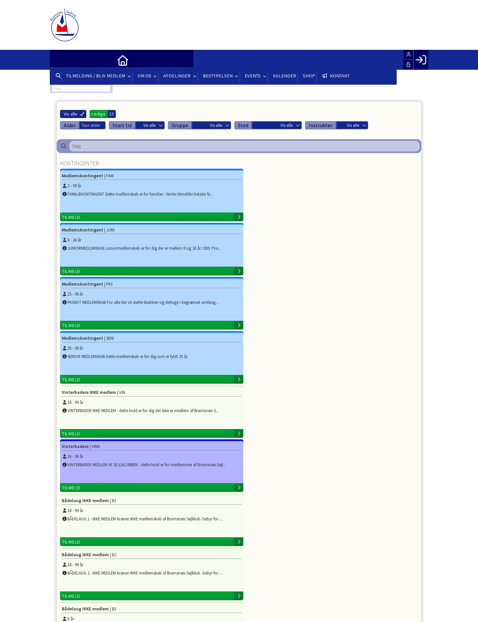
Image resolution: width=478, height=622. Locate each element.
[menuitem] (60, 60)
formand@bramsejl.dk (151, 472)
